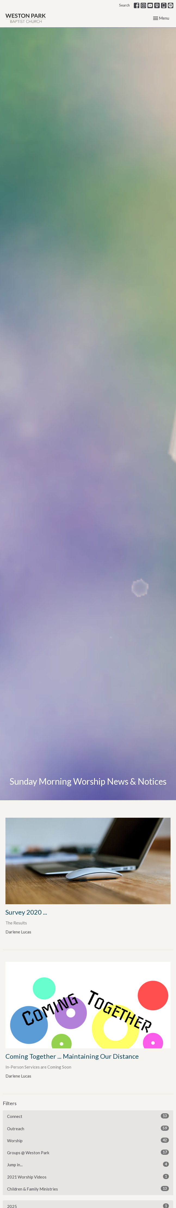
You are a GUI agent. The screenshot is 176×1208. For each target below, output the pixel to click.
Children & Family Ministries (88, 1188)
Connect (88, 1116)
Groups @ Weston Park (88, 1152)
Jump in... (88, 1164)
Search (124, 5)
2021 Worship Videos (88, 1176)
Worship (88, 1140)
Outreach (88, 1128)
